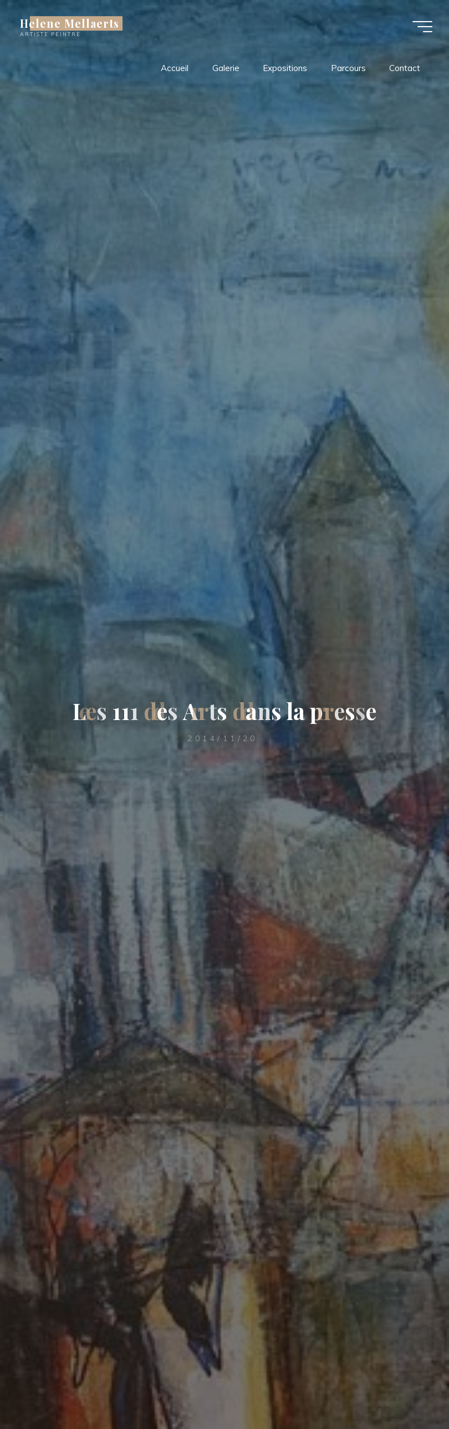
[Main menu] (422, 26)
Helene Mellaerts (69, 23)
